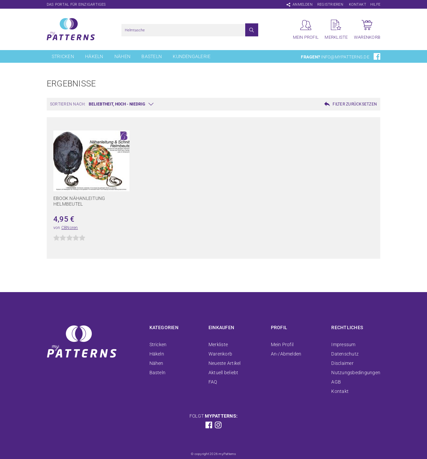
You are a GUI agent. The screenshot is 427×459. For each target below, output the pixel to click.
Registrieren (330, 4)
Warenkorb (220, 354)
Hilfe (375, 4)
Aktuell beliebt (223, 372)
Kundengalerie (191, 56)
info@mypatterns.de (345, 56)
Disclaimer (342, 363)
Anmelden (303, 4)
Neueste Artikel (224, 363)
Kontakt (357, 4)
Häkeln (94, 56)
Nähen (122, 56)
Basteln (151, 56)
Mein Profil (282, 344)
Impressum (343, 344)
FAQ (212, 382)
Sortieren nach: (68, 104)
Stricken (63, 56)
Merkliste (218, 344)
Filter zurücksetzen (355, 104)
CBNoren (69, 227)
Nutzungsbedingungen (355, 372)
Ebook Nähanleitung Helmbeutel (79, 201)
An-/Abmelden (286, 354)
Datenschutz (345, 354)
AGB (336, 382)
